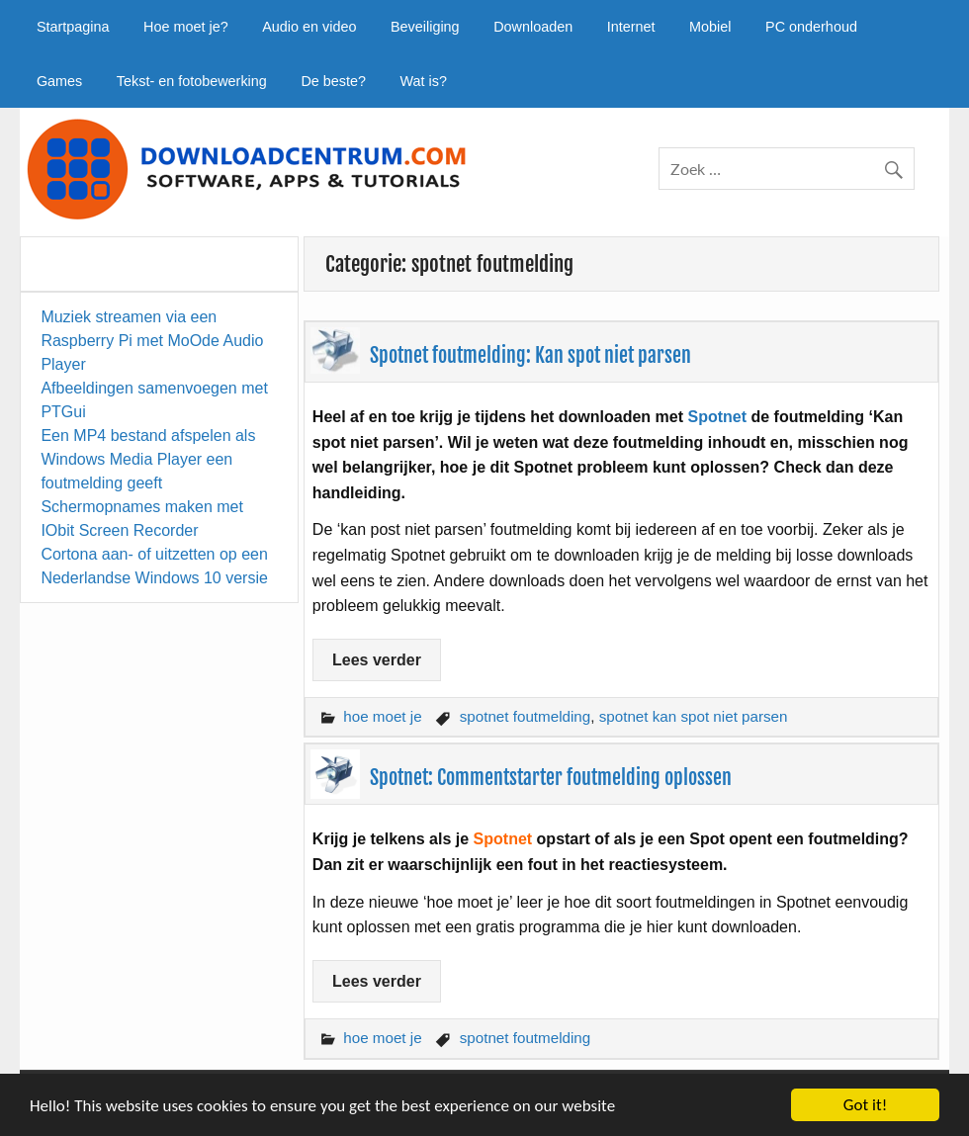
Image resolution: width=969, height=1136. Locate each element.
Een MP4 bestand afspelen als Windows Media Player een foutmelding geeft (148, 459)
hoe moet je (382, 716)
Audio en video (309, 27)
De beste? (333, 81)
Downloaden (533, 27)
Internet (631, 27)
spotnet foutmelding (525, 716)
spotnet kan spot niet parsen (693, 716)
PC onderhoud (811, 27)
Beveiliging (425, 27)
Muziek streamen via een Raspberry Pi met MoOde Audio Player (152, 340)
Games (59, 81)
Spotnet (717, 416)
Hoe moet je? (185, 27)
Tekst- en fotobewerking (192, 81)
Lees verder (376, 660)
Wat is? (423, 81)
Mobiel (710, 27)
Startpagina (73, 27)
